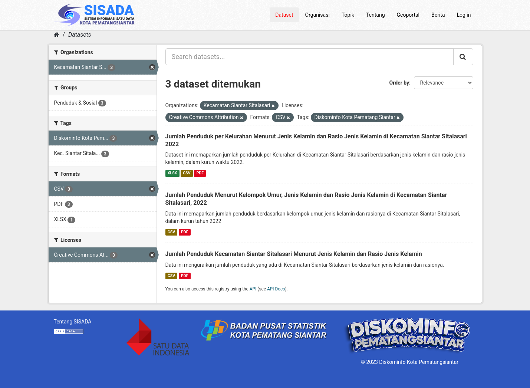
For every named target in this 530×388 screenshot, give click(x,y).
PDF (200, 173)
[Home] (56, 34)
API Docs (276, 289)
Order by (399, 83)
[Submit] (463, 56)
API (253, 289)
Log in (464, 15)
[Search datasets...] (309, 56)
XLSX (172, 173)
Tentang (375, 15)
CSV (186, 173)
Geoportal (408, 15)
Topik (348, 15)
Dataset (284, 15)
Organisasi (317, 15)
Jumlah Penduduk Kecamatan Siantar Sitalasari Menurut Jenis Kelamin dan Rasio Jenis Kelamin (293, 253)
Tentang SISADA (73, 322)
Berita (438, 15)
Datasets (79, 34)
